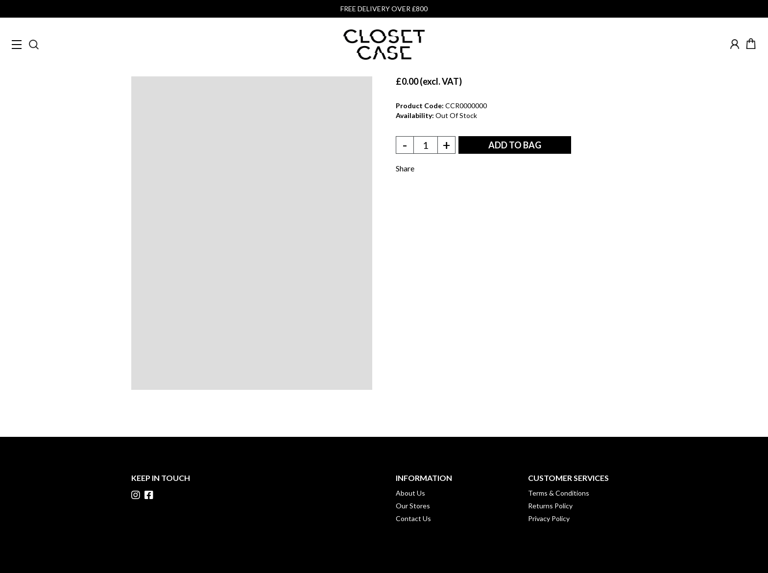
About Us (410, 493)
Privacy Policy (549, 518)
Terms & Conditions (558, 493)
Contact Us (413, 518)
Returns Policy (550, 505)
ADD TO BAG (514, 145)
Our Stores (413, 505)
